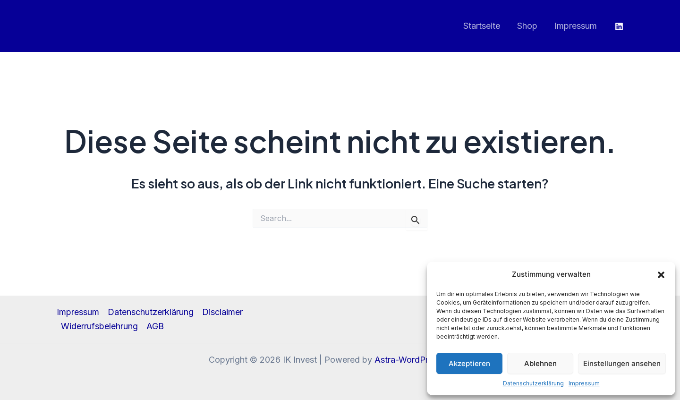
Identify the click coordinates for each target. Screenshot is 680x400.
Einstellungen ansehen (622, 363)
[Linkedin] (619, 26)
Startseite (481, 26)
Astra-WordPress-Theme (423, 360)
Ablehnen (540, 363)
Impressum (584, 383)
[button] (661, 275)
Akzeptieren (469, 363)
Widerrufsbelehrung (99, 326)
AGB (155, 326)
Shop (527, 26)
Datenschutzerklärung (533, 383)
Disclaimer (222, 312)
